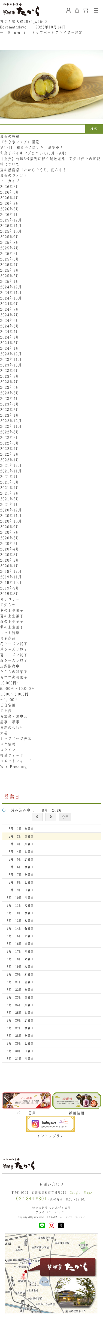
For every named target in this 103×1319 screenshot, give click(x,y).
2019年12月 (11, 571)
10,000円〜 (10, 683)
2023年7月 (9, 382)
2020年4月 (9, 549)
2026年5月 (9, 192)
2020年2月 (9, 560)
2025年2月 (9, 276)
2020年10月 (11, 521)
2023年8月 (9, 376)
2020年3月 (9, 554)
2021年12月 (11, 465)
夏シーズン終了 (13, 655)
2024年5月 (9, 326)
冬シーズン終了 (13, 644)
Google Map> (81, 1192)
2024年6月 (9, 320)
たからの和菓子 (13, 672)
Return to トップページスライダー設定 (41, 32)
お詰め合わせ (12, 727)
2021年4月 (9, 488)
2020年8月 (9, 532)
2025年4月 (9, 264)
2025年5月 (9, 259)
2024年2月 (9, 343)
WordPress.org (13, 766)
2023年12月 (11, 354)
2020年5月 (9, 543)
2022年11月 (11, 426)
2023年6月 (9, 387)
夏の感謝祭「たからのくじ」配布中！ (33, 170)
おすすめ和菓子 (13, 677)
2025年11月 (11, 225)
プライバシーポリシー (51, 1212)
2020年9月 (9, 527)
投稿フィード (12, 755)
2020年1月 (9, 566)
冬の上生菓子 (12, 610)
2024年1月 (9, 348)
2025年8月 (9, 242)
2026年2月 (9, 209)
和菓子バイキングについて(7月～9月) (35, 153)
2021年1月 (9, 504)
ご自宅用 (8, 705)
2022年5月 (9, 443)
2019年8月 (9, 593)
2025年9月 (9, 237)
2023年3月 (9, 404)
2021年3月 (9, 493)
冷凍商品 (8, 638)
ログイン (8, 750)
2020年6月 (9, 538)
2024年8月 (9, 309)
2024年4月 (9, 331)
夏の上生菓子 (12, 616)
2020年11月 (11, 515)
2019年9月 (9, 588)
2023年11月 (11, 359)
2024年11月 (11, 292)
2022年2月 (9, 454)
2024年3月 (9, 337)
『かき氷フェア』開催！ (21, 142)
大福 (4, 733)
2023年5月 (9, 393)
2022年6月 (9, 437)
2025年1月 (9, 281)
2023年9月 (9, 370)
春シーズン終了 (13, 660)
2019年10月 (11, 582)
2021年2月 (9, 499)
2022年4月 (9, 449)
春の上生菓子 (12, 621)
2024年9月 (9, 304)
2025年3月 (9, 270)
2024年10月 (11, 298)
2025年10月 (11, 231)
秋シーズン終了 (13, 649)
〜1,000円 (9, 699)
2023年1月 (9, 415)
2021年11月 (11, 471)
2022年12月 (11, 421)
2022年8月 (9, 432)
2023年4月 (9, 398)
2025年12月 (11, 220)
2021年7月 (9, 476)
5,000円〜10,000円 (17, 688)
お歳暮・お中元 (13, 716)
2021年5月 (9, 482)
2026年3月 (9, 203)
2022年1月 (9, 460)
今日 (65, 817)
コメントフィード (15, 761)
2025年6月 (9, 253)
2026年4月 (9, 198)
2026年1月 (9, 214)
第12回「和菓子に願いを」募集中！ (32, 147)
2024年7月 (9, 315)
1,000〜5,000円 (14, 694)
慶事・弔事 (10, 722)
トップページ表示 (15, 738)
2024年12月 (11, 287)
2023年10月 (11, 365)
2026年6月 (9, 186)
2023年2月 (9, 409)
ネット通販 (10, 633)
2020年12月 (11, 510)
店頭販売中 (10, 666)
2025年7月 (9, 248)
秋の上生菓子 (12, 627)
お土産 (6, 711)
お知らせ (8, 605)
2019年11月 (11, 577)
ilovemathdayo (13, 27)
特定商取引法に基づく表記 (51, 1207)
